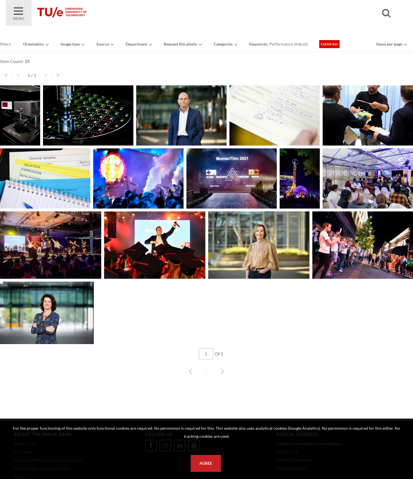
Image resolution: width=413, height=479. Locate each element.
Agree (205, 463)
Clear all (329, 44)
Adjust (301, 44)
